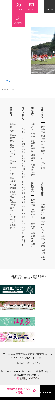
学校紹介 (11, 111)
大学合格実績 (43, 129)
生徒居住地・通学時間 (33, 169)
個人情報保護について (27, 375)
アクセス (28, 371)
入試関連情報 (42, 189)
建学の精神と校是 (13, 138)
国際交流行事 (33, 202)
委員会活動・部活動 (33, 145)
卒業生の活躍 (43, 165)
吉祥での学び (23, 114)
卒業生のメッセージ (43, 153)
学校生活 (32, 111)
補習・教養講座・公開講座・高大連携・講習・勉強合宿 (23, 174)
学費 (12, 174)
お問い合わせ (44, 371)
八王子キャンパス (13, 154)
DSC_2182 (9, 81)
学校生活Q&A (33, 158)
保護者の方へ (16, 276)
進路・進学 (42, 113)
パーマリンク (8, 89)
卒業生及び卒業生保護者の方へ (27, 278)
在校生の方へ (39, 276)
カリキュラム (23, 131)
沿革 (12, 131)
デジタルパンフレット (43, 227)
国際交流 (32, 187)
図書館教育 (23, 230)
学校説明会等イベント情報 (19, 391)
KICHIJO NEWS (10, 371)
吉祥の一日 (33, 127)
